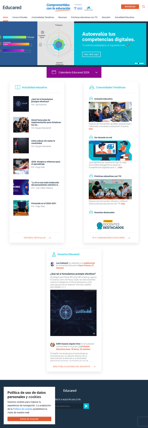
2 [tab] (137, 63)
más (91, 129)
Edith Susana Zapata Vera (68, 344)
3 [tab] (138, 63)
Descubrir (106, 17)
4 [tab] (140, 63)
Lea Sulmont (62, 263)
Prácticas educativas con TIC (84, 17)
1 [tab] (135, 63)
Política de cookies (22, 409)
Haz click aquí (91, 54)
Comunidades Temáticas (43, 17)
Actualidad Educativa (124, 17)
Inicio (5, 17)
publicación (89, 263)
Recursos (62, 17)
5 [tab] (141, 63)
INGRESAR (130, 6)
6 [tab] (142, 63)
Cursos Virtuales (19, 17)
